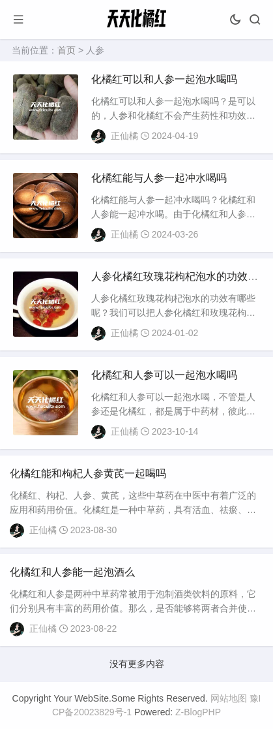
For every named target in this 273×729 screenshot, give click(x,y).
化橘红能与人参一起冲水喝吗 (159, 177)
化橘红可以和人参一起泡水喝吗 (164, 79)
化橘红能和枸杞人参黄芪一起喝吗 (88, 473)
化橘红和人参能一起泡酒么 (72, 572)
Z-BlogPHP (198, 712)
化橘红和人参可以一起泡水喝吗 (164, 374)
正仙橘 (124, 136)
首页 (66, 50)
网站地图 (228, 698)
